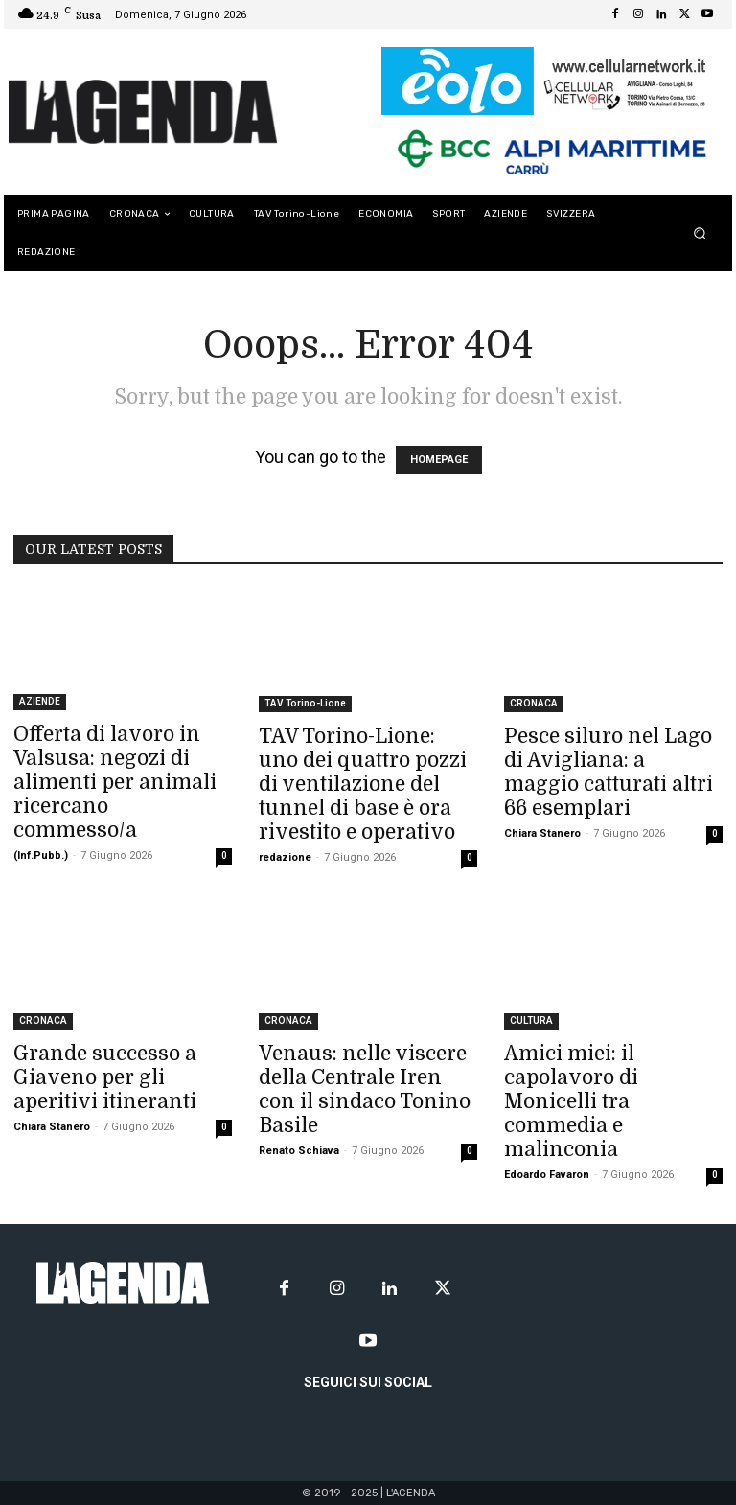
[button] (700, 233)
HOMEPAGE (439, 459)
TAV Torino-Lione (305, 703)
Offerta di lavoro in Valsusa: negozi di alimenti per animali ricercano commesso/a (115, 782)
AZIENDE (39, 701)
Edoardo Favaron (546, 1175)
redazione (285, 857)
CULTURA (531, 1020)
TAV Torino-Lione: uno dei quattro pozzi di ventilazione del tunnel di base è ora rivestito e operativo (363, 784)
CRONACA (534, 703)
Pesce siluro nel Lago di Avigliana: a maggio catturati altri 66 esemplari (608, 772)
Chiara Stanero (542, 833)
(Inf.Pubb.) (40, 855)
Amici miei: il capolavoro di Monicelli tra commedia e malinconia (571, 1101)
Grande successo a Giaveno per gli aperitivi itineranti (104, 1077)
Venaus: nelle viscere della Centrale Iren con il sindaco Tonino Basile (365, 1089)
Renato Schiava (299, 1151)
